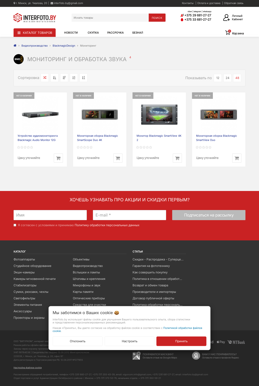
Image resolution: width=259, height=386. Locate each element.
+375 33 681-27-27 (195, 19)
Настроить (129, 341)
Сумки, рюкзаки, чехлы (31, 292)
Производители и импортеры (154, 292)
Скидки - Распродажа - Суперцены (159, 259)
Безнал (137, 32)
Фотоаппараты (24, 259)
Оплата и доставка (209, 3)
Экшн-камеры (24, 272)
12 (217, 78)
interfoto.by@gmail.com (67, 3)
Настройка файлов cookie (28, 367)
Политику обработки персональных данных (107, 225)
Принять (181, 341)
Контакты (188, 3)
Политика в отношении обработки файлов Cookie (159, 279)
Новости (71, 32)
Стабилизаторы (25, 285)
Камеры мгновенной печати (35, 279)
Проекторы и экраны (29, 318)
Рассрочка (115, 32)
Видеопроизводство (88, 266)
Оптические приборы (89, 298)
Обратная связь (233, 3)
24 (227, 78)
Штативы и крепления (89, 279)
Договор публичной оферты (153, 298)
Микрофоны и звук (86, 285)
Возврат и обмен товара (150, 285)
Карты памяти (83, 292)
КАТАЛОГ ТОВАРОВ (37, 33)
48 (237, 78)
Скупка (93, 32)
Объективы (81, 259)
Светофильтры (24, 298)
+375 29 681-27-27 (195, 15)
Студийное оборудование (32, 266)
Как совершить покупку (150, 272)
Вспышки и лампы (86, 272)
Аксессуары (23, 311)
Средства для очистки (89, 305)
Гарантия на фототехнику (151, 266)
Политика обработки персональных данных (159, 305)
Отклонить (77, 341)
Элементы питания (28, 305)
